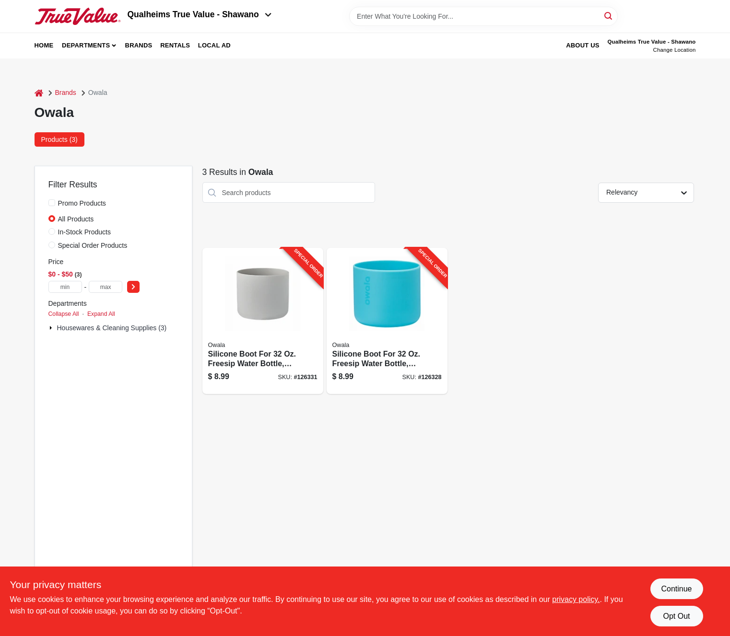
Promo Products (82, 203)
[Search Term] (483, 16)
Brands (139, 45)
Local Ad (214, 45)
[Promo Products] (51, 202)
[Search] (609, 15)
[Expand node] (52, 328)
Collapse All (63, 314)
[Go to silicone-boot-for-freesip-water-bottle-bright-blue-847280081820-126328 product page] (387, 321)
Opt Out (676, 616)
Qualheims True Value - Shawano (199, 14)
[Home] (39, 93)
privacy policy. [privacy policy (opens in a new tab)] (576, 599)
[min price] (65, 287)
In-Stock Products (84, 232)
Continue (676, 589)
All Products (76, 219)
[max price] (105, 287)
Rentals (175, 45)
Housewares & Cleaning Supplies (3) (112, 328)
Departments (86, 45)
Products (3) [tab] (59, 139)
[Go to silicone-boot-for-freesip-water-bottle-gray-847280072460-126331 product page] (262, 321)
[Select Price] (133, 287)
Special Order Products (93, 245)
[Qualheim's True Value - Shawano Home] (78, 16)
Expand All (101, 314)
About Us (583, 45)
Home (44, 45)
